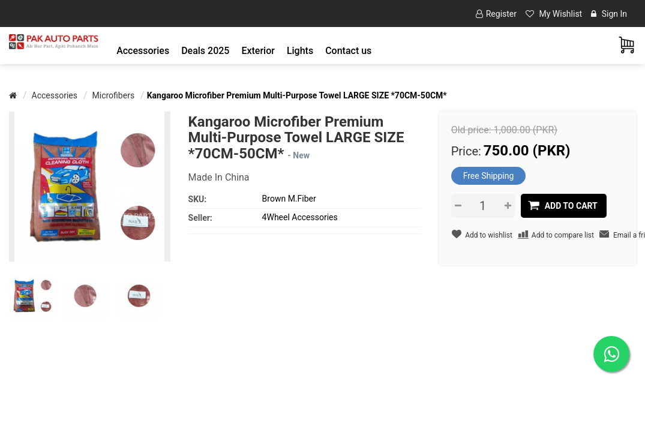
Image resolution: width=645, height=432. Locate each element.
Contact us (348, 50)
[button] (142, 50)
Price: (466, 151)
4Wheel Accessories (300, 217)
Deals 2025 (205, 50)
